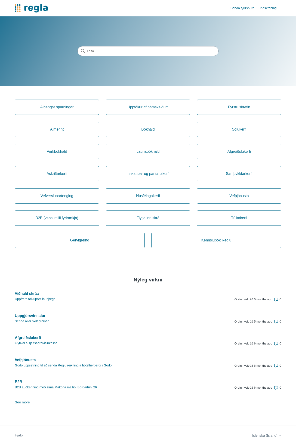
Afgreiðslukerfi (28, 338)
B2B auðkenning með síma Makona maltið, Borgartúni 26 (56, 387)
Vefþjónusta (25, 360)
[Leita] (148, 51)
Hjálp (19, 435)
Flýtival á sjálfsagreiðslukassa (36, 343)
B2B (18, 382)
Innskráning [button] (268, 8)
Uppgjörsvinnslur (30, 316)
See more (22, 402)
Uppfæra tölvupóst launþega (35, 299)
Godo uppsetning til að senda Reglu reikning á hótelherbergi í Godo (63, 365)
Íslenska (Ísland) (266, 435)
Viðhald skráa (27, 294)
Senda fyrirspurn (242, 8)
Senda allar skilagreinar (32, 321)
